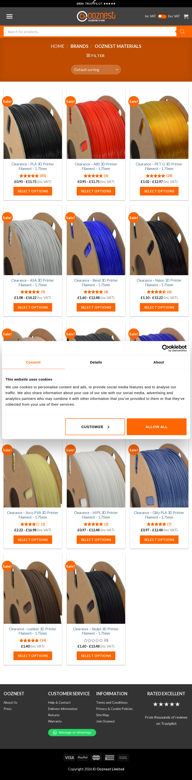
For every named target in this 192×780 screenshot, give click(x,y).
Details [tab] (96, 362)
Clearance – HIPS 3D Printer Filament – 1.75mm (96, 515)
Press (8, 709)
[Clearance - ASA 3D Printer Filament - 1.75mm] (33, 240)
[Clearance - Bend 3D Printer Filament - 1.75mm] (96, 240)
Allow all (157, 426)
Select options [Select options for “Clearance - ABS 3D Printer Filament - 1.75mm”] (96, 191)
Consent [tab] (33, 362)
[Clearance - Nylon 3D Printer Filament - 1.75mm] (159, 240)
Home (57, 46)
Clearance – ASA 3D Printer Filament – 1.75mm (32, 282)
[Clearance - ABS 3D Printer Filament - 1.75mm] (96, 124)
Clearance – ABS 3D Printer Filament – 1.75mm (96, 166)
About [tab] (159, 362)
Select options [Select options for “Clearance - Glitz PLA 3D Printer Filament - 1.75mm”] (159, 540)
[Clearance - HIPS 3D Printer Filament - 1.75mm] (96, 472)
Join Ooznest (105, 721)
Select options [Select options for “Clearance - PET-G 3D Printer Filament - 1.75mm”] (159, 191)
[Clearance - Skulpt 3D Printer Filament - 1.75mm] (96, 588)
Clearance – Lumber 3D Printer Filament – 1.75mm (32, 631)
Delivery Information (62, 709)
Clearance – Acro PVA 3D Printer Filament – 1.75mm (32, 515)
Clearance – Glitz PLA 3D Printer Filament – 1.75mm (159, 515)
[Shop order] (96, 69)
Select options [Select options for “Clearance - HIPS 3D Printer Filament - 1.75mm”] (96, 540)
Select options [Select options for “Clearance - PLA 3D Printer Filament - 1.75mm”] (33, 191)
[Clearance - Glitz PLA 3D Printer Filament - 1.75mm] (159, 472)
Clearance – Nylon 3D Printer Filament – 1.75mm (159, 282)
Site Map (102, 715)
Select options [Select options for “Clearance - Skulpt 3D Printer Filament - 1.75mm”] (96, 656)
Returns (54, 715)
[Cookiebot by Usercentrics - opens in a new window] (165, 348)
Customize (95, 426)
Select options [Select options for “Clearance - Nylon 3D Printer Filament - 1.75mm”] (159, 307)
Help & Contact (59, 702)
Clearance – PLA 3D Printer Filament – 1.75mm (33, 166)
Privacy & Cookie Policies (114, 709)
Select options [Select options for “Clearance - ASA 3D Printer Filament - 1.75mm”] (33, 307)
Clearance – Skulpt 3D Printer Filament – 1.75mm (96, 631)
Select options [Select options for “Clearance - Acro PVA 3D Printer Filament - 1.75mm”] (33, 540)
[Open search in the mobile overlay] (96, 31)
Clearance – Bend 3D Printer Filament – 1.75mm (96, 282)
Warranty (55, 721)
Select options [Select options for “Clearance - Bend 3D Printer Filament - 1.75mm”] (96, 307)
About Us (10, 702)
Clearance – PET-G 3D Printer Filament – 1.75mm (159, 166)
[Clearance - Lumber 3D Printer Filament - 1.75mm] (33, 588)
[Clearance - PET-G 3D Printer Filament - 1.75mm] (159, 124)
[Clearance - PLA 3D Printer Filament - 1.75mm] (33, 124)
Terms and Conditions (112, 702)
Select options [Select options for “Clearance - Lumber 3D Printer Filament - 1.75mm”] (33, 656)
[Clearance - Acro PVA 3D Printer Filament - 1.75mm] (33, 472)
